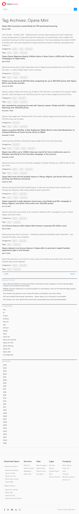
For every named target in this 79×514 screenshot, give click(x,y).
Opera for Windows (11, 470)
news (9, 52)
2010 (4, 410)
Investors (65, 474)
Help (38, 461)
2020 (5, 380)
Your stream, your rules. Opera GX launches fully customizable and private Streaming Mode (34, 299)
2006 (5, 422)
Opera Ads (27, 474)
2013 (4, 401)
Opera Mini (29, 49)
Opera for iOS (8, 343)
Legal (51, 461)
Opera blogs (40, 468)
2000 (5, 440)
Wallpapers (27, 471)
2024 (4, 368)
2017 (4, 389)
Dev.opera (40, 474)
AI (4, 313)
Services (28, 461)
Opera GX (6, 349)
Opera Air (6, 337)
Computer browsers (10, 466)
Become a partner (68, 477)
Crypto (5, 316)
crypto (10, 148)
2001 (4, 437)
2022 (5, 374)
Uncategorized (8, 355)
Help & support (41, 465)
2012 (4, 404)
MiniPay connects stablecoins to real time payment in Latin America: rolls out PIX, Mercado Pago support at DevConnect (39, 289)
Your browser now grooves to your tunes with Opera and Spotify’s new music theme (32, 293)
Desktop (6, 318)
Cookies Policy (54, 471)
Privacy (51, 468)
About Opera (66, 465)
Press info (65, 468)
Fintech (17, 148)
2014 (4, 398)
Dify (4, 325)
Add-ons (27, 465)
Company (66, 461)
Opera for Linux (10, 476)
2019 (4, 383)
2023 (5, 371)
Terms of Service (54, 477)
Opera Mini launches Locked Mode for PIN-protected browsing (29, 26)
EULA (51, 474)
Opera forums (41, 471)
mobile (15, 49)
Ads (4, 310)
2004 (5, 428)
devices (6, 321)
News (21, 49)
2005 (5, 425)
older (5, 274)
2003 (5, 431)
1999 (4, 443)
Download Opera (11, 461)
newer (73, 274)
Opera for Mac (10, 473)
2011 (4, 407)
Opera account (29, 468)
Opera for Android (9, 340)
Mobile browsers (9, 486)
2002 (5, 434)
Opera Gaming (8, 346)
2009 (5, 413)
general (6, 328)
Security (52, 465)
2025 (5, 365)
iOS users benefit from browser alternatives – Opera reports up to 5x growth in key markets (34, 296)
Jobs (64, 471)
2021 (4, 377)
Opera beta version (12, 479)
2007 (5, 419)
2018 (4, 386)
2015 (4, 395)
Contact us (66, 480)
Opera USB (9, 482)
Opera (15, 52)
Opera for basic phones (13, 498)
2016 (4, 392)
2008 (5, 416)
